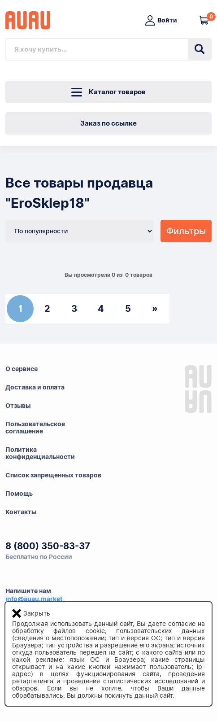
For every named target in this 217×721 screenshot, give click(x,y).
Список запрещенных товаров (53, 475)
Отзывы (17, 405)
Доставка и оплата (35, 387)
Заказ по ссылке (108, 123)
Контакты (20, 512)
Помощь (19, 493)
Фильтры (186, 231)
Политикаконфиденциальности (40, 453)
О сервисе (21, 368)
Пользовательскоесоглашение (35, 427)
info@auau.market (33, 599)
